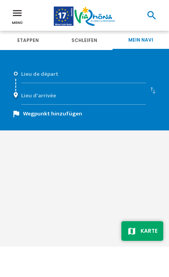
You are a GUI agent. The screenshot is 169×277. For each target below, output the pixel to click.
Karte (149, 231)
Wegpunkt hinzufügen (52, 113)
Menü (17, 16)
